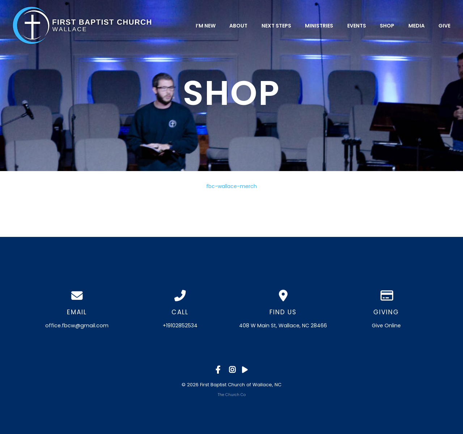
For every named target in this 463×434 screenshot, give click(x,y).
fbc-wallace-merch (231, 186)
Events (356, 25)
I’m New (206, 25)
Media (416, 25)
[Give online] (386, 296)
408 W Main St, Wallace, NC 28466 (283, 325)
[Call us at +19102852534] (179, 296)
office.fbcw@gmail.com (77, 325)
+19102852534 (180, 325)
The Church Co (232, 394)
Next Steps (276, 25)
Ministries (319, 25)
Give (444, 25)
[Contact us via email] (76, 296)
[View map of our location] (283, 296)
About (238, 25)
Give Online (386, 325)
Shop (387, 25)
